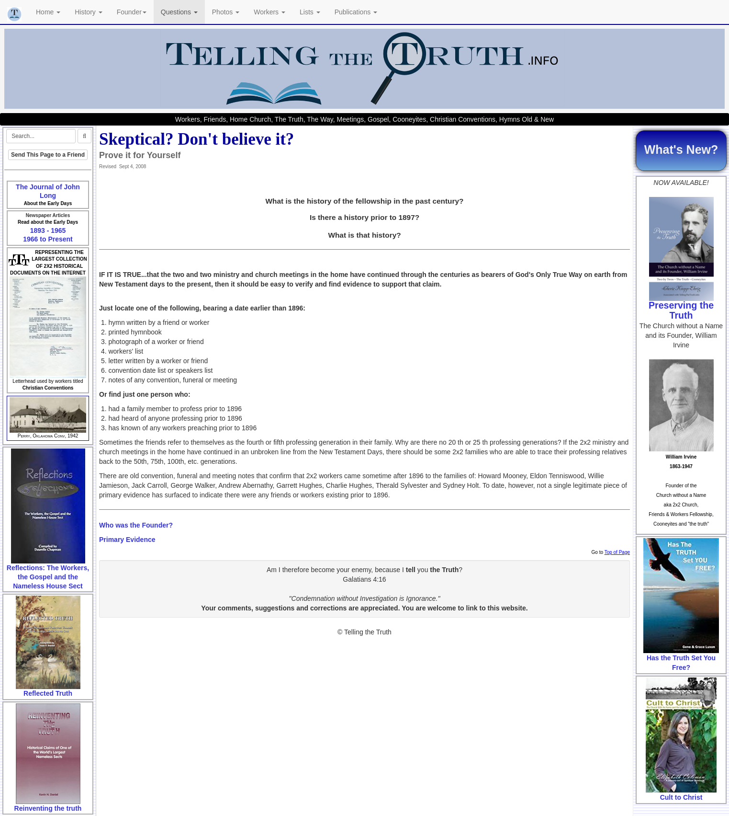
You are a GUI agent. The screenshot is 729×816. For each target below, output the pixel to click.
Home (48, 12)
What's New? (681, 149)
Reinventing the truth (48, 808)
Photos (225, 12)
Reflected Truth (47, 693)
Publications (356, 12)
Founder (131, 12)
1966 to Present (48, 239)
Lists (310, 12)
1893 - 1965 (48, 230)
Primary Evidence (127, 539)
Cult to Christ (681, 797)
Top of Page (617, 552)
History (88, 12)
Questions (179, 12)
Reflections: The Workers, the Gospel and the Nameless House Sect (48, 576)
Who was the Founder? (136, 525)
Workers (269, 12)
